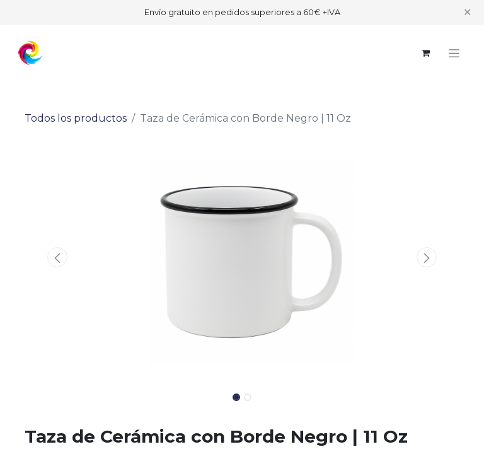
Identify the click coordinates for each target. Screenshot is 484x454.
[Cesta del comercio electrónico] (425, 53)
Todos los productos (76, 118)
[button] (57, 257)
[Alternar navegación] (454, 53)
